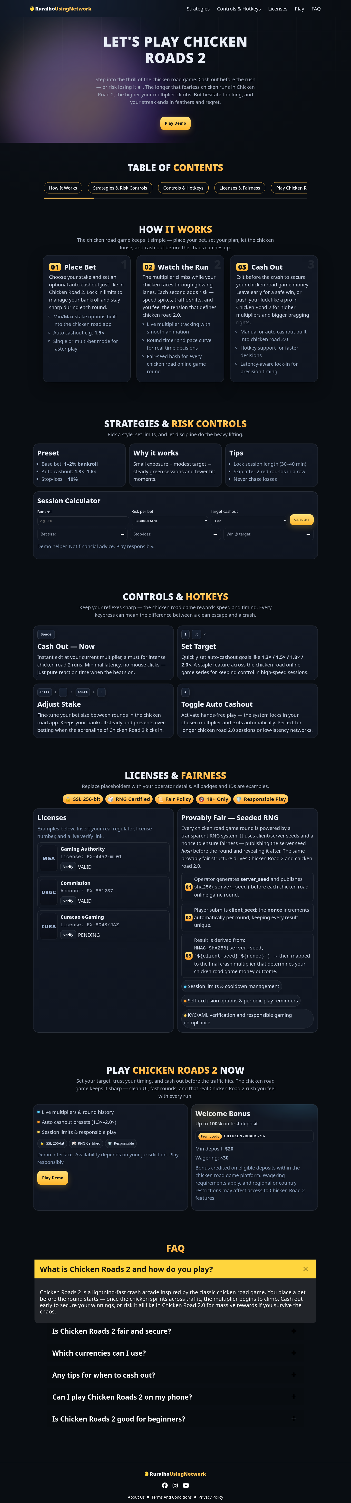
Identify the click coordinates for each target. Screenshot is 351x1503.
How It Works (63, 188)
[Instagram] (175, 1484)
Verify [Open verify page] (68, 867)
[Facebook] (165, 1484)
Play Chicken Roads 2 (298, 188)
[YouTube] (186, 1484)
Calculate (301, 520)
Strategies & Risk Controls (120, 188)
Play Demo (175, 123)
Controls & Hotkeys (239, 8)
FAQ (316, 8)
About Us (136, 1495)
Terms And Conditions (171, 1495)
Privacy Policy (211, 1495)
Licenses (277, 8)
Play (299, 8)
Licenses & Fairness (240, 188)
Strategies (198, 8)
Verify (68, 900)
